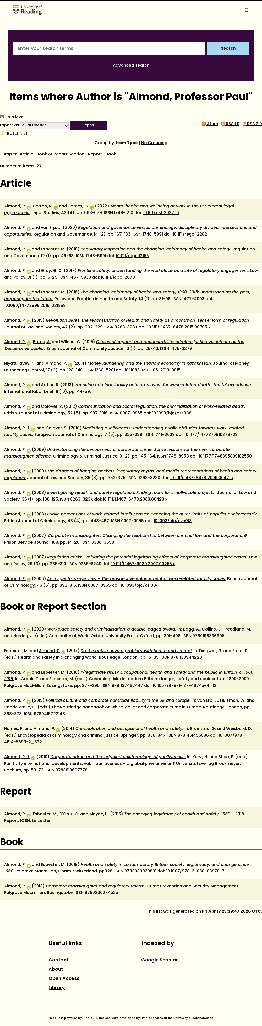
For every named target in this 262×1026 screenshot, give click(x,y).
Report (95, 154)
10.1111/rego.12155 (132, 256)
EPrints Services (151, 1018)
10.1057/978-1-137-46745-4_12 (184, 686)
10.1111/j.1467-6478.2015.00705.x (178, 327)
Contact (59, 960)
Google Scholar (159, 960)
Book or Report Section (60, 154)
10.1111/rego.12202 (190, 234)
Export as (9, 125)
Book (111, 154)
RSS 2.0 (251, 124)
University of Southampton (193, 1018)
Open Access (64, 979)
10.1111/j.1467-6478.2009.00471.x (201, 478)
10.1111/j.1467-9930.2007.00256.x (143, 564)
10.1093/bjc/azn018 (173, 521)
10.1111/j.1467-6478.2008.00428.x (135, 499)
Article (26, 154)
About (56, 969)
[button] (89, 125)
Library (57, 988)
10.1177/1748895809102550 (225, 456)
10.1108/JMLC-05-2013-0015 (152, 370)
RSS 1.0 (229, 124)
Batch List (13, 133)
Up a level (12, 117)
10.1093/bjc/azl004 (140, 585)
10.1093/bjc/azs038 (171, 413)
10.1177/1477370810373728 (211, 435)
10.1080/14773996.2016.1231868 (35, 305)
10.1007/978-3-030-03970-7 (195, 871)
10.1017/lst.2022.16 (161, 213)
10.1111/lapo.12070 (118, 277)
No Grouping (154, 143)
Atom (209, 124)
